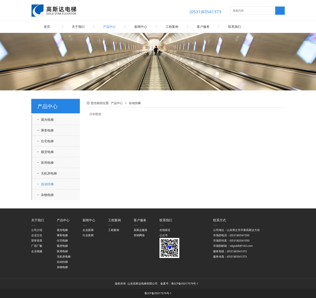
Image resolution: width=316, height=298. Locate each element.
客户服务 (203, 26)
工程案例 (172, 26)
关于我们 (78, 26)
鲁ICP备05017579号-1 (185, 283)
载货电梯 (47, 151)
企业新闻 (88, 230)
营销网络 (139, 235)
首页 (47, 26)
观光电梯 (47, 119)
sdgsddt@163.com (241, 245)
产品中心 (109, 26)
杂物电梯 (47, 194)
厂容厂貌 (36, 245)
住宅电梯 (47, 141)
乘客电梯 (47, 130)
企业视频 (36, 251)
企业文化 (36, 235)
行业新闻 (88, 235)
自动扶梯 (47, 184)
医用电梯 (47, 162)
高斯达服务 (140, 230)
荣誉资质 (36, 240)
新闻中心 (140, 26)
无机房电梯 (49, 173)
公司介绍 (36, 230)
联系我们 (234, 26)
